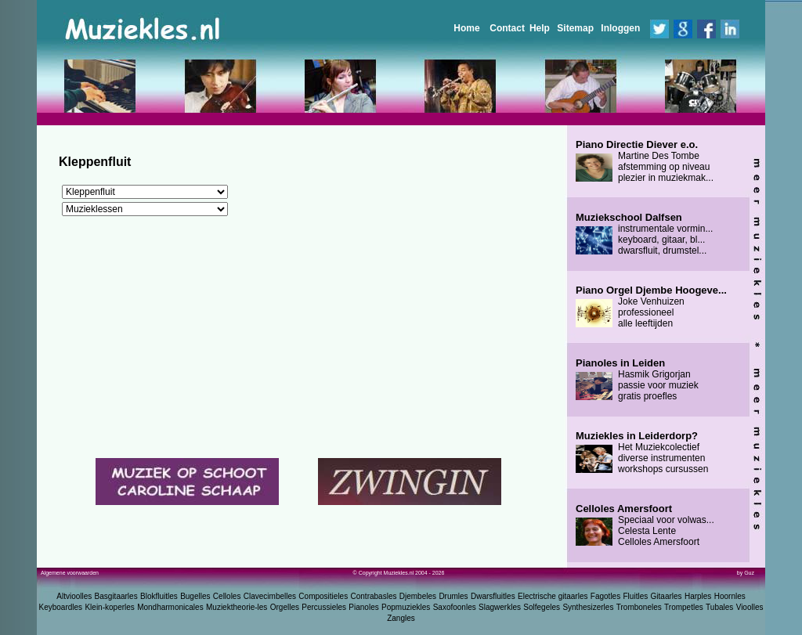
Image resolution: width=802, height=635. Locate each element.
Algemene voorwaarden (70, 572)
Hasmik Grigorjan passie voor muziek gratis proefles (637, 380)
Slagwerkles (500, 607)
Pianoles (363, 607)
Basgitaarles (116, 596)
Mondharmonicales (170, 607)
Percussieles (324, 607)
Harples (698, 596)
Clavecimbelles (270, 596)
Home (466, 28)
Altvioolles (74, 596)
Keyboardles (61, 607)
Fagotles (605, 596)
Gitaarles (666, 596)
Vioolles (750, 607)
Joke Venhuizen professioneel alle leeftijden (651, 307)
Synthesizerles (587, 607)
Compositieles (323, 596)
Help (539, 28)
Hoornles (730, 596)
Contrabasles (374, 596)
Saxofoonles (454, 607)
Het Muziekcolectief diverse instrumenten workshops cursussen (642, 452)
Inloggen (620, 28)
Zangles (401, 618)
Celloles (227, 596)
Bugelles (195, 596)
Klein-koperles (109, 607)
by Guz (745, 572)
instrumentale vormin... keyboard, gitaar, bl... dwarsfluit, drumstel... (644, 234)
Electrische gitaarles (552, 596)
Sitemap (575, 28)
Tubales (719, 607)
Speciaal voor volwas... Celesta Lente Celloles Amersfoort (645, 525)
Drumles (453, 596)
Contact (507, 28)
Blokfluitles (159, 596)
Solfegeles (541, 607)
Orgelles (284, 607)
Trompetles (683, 607)
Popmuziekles (405, 607)
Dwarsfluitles (493, 596)
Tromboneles (639, 607)
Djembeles (417, 596)
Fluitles (635, 596)
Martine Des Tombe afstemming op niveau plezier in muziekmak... (644, 161)
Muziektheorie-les (236, 607)
